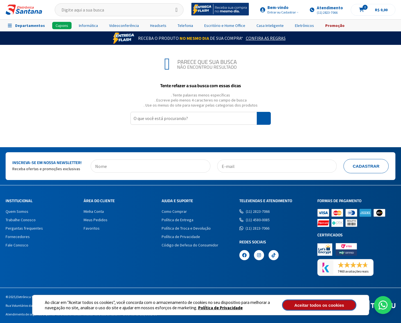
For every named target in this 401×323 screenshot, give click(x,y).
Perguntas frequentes (24, 228)
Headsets (158, 25)
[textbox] (119, 9)
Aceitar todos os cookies (326, 305)
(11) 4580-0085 (254, 219)
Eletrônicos (304, 25)
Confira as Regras (266, 38)
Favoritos (92, 228)
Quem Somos (17, 211)
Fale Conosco (17, 245)
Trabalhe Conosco (21, 219)
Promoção (335, 25)
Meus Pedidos (95, 219)
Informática (88, 25)
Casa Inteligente (270, 25)
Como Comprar (174, 211)
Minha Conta (94, 211)
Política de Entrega (177, 219)
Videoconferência (124, 25)
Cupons (62, 25)
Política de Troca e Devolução (186, 228)
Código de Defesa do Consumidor (190, 245)
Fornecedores (18, 236)
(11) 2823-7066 (254, 211)
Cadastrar (366, 166)
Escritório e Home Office (224, 25)
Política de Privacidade (220, 307)
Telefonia (185, 25)
